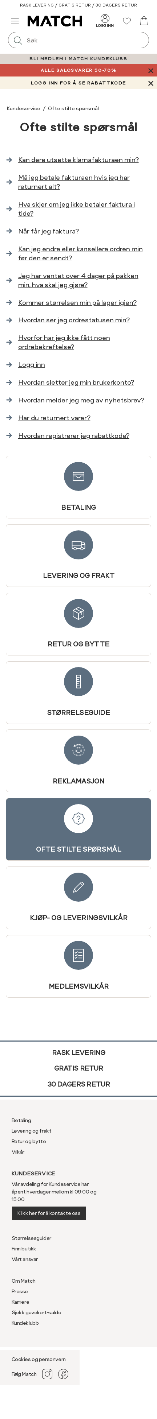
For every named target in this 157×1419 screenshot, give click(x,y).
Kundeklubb (25, 1323)
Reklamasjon (78, 760)
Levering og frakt (78, 555)
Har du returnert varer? (54, 418)
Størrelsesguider (31, 1238)
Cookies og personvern (39, 1359)
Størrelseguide (78, 692)
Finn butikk (24, 1248)
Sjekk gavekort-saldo (36, 1312)
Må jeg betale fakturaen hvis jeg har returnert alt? (74, 182)
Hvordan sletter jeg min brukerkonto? (76, 382)
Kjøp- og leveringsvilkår (79, 897)
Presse (20, 1291)
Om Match (24, 1281)
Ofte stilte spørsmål (78, 829)
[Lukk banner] (150, 70)
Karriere (20, 1302)
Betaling (78, 487)
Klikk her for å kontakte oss (48, 1213)
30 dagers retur (78, 1084)
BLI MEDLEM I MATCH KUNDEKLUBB (78, 59)
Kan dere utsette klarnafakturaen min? (78, 160)
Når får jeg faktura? (48, 231)
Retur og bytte (78, 624)
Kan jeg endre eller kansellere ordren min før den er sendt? (80, 253)
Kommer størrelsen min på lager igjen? (77, 302)
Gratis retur (78, 1068)
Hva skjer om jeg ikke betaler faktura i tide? (76, 209)
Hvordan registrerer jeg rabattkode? (73, 435)
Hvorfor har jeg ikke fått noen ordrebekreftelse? (64, 342)
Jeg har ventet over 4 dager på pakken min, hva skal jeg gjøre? (78, 280)
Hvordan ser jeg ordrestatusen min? (74, 320)
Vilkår (18, 1152)
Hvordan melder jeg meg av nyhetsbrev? (81, 400)
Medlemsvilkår (79, 965)
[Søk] (18, 40)
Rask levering (78, 1052)
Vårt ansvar (25, 1259)
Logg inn (31, 364)
